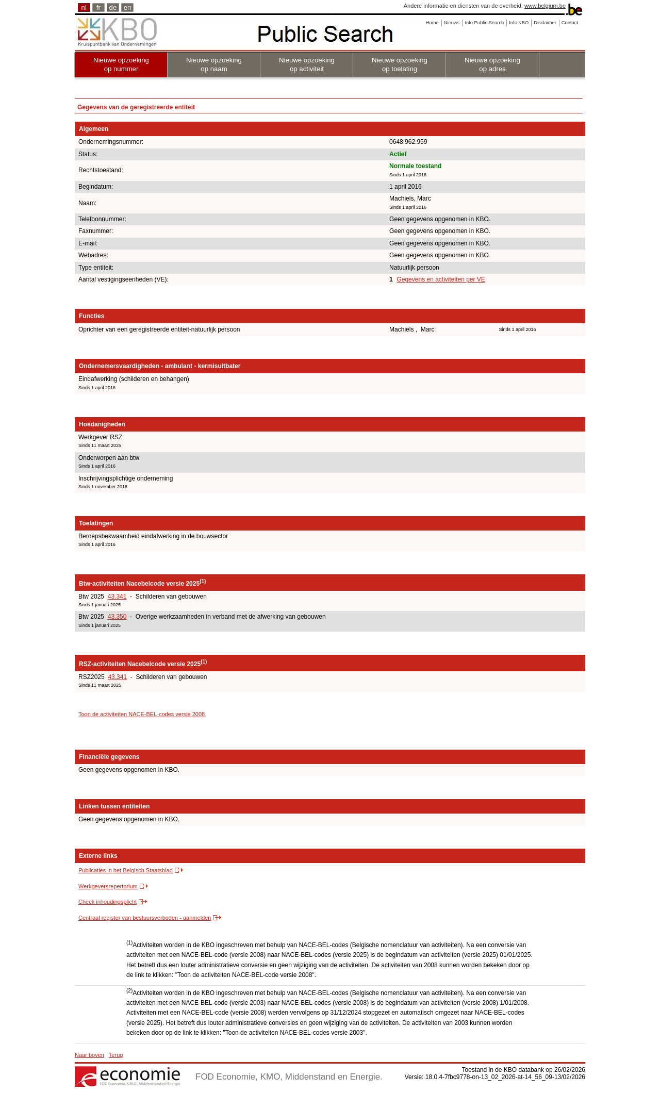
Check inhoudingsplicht (107, 902)
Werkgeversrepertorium (108, 886)
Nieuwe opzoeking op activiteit (307, 64)
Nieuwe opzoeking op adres (492, 64)
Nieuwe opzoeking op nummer (121, 64)
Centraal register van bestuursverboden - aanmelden (144, 918)
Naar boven (89, 1055)
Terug (116, 1055)
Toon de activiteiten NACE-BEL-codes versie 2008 (141, 714)
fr (98, 7)
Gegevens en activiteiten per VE (441, 279)
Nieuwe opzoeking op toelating (399, 64)
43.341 (117, 596)
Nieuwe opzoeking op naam (214, 64)
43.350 (117, 616)
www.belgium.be (545, 6)
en (127, 7)
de (113, 7)
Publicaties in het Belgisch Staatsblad (125, 870)
